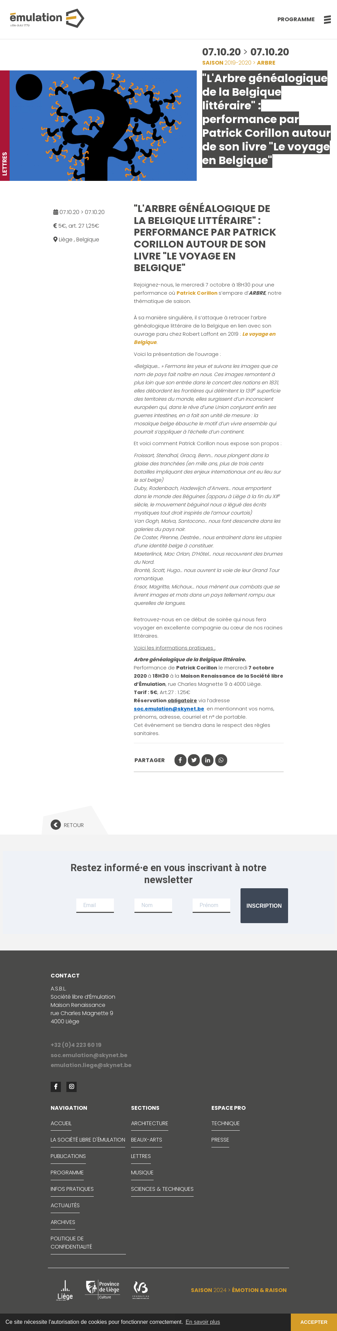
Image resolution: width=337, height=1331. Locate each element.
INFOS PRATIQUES (72, 1189)
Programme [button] (296, 19)
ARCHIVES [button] (63, 1222)
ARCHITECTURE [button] (149, 1123)
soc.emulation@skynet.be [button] (89, 1055)
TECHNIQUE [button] (225, 1123)
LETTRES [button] (141, 1156)
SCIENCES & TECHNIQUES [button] (162, 1189)
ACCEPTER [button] (313, 1322)
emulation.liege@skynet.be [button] (91, 1065)
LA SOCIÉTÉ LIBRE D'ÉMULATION (88, 1140)
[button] (324, 19)
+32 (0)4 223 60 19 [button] (76, 1045)
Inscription (264, 906)
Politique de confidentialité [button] (71, 1243)
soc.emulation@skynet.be (169, 708)
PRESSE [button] (220, 1140)
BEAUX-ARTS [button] (146, 1140)
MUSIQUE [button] (142, 1172)
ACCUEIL (61, 1123)
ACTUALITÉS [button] (65, 1205)
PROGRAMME (67, 1172)
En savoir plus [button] (203, 1322)
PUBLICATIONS (68, 1156)
